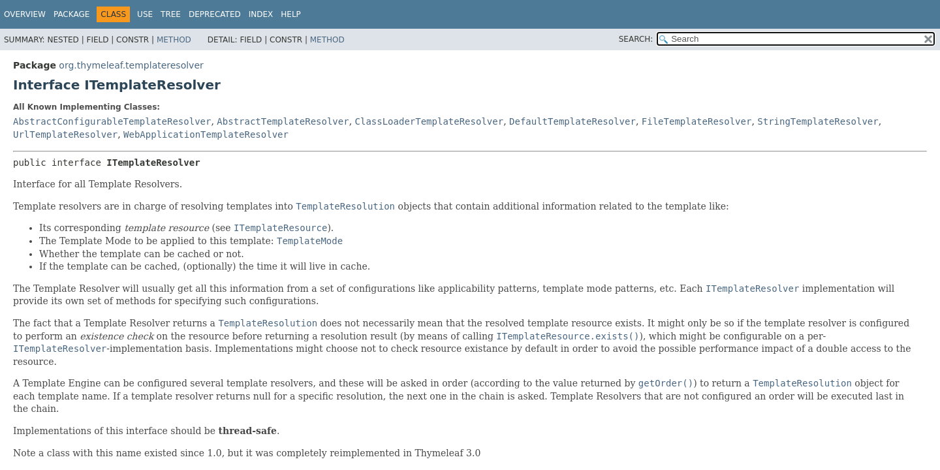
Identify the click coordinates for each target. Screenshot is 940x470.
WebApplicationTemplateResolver (206, 134)
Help (291, 14)
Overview (25, 14)
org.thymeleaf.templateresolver (131, 65)
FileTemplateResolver (697, 121)
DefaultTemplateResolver (572, 121)
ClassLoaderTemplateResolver (429, 121)
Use (145, 14)
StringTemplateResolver (817, 121)
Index (261, 14)
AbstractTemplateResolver (283, 121)
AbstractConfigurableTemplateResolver (112, 121)
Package (71, 14)
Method (174, 39)
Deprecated (215, 14)
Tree (171, 14)
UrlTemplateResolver (65, 134)
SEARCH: (636, 39)
